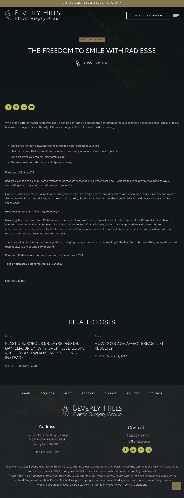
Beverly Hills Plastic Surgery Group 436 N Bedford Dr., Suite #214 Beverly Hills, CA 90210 (47, 440)
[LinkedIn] (24, 107)
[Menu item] (26, 393)
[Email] (31, 107)
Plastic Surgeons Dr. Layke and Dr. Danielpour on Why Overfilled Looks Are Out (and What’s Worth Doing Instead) (45, 350)
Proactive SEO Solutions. (75, 484)
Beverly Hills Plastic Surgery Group (50, 466)
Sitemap (97, 484)
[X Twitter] (16, 107)
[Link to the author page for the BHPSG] (77, 63)
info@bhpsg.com (137, 442)
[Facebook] (8, 107)
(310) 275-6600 (137, 436)
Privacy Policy (112, 484)
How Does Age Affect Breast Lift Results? (129, 346)
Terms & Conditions (135, 484)
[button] (147, 15)
